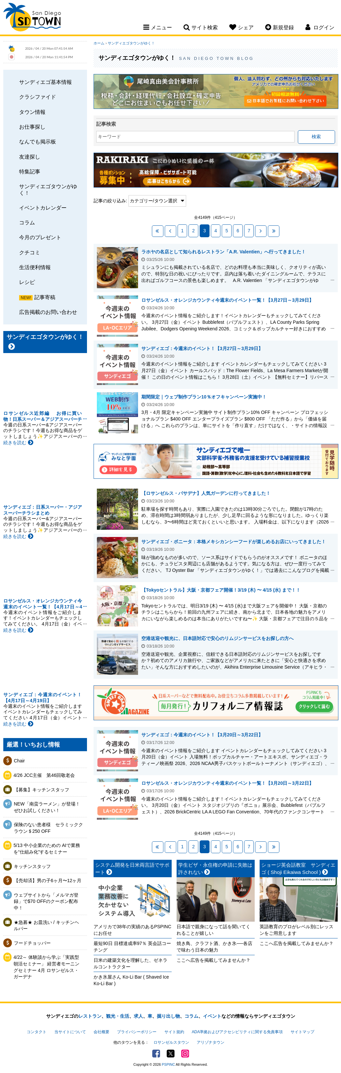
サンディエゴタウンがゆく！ (48, 189)
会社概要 (101, 1032)
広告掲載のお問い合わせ (48, 312)
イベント (212, 1016)
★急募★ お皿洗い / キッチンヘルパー (46, 926)
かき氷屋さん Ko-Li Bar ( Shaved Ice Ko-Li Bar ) (131, 980)
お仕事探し (32, 127)
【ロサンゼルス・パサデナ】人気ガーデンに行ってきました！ (205, 493)
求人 (138, 1016)
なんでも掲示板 (37, 141)
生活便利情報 (35, 267)
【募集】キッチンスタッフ (41, 789)
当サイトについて (70, 1032)
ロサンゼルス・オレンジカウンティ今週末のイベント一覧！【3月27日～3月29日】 (227, 300)
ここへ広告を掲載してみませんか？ (213, 960)
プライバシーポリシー (136, 1032)
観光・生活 (117, 1016)
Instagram (185, 1054)
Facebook (156, 1054)
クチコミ (29, 252)
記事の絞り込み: (110, 200)
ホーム (99, 43)
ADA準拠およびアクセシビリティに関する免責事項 (237, 1032)
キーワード (109, 136)
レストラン (89, 1016)
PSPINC (168, 1064)
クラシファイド (37, 97)
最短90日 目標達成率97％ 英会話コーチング (132, 947)
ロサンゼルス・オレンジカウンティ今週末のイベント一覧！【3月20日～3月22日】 (227, 783)
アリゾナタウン (210, 1042)
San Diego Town (32, 18)
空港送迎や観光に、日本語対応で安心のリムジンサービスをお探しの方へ (217, 638)
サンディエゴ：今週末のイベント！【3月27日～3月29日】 (202, 348)
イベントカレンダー (43, 208)
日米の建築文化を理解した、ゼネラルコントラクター (130, 963)
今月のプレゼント (40, 237)
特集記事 (29, 171)
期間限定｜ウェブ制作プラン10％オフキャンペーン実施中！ (204, 396)
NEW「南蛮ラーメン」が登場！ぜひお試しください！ (47, 807)
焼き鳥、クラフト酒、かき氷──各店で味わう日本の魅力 (214, 947)
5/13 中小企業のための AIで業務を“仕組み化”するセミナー (47, 849)
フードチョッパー (32, 943)
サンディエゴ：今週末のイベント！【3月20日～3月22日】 (202, 734)
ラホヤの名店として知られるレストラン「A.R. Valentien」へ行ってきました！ (223, 251)
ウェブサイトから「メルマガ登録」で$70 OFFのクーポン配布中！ (46, 901)
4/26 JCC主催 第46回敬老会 (44, 775)
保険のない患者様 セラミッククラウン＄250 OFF (48, 828)
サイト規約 (174, 1032)
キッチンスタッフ (32, 866)
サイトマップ (302, 1032)
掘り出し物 (168, 1016)
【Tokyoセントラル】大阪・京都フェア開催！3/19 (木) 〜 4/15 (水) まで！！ (220, 590)
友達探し (29, 157)
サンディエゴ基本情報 (45, 82)
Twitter (171, 1054)
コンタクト (36, 1032)
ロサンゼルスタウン (171, 1042)
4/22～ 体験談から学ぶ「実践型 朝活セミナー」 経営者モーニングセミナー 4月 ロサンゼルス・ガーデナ (46, 967)
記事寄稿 (44, 297)
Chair (19, 760)
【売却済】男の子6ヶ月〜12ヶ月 (47, 880)
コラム (27, 222)
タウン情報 (32, 112)
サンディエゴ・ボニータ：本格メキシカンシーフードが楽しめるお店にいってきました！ (233, 541)
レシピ (27, 282)
